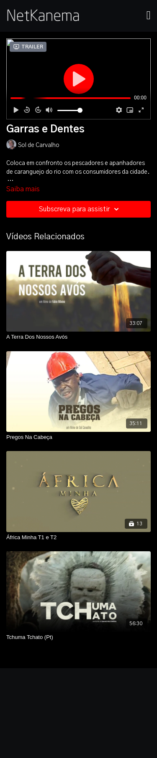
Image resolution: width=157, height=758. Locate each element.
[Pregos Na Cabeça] (78, 437)
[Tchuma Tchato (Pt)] (78, 637)
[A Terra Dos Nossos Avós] (78, 337)
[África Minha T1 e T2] (78, 537)
